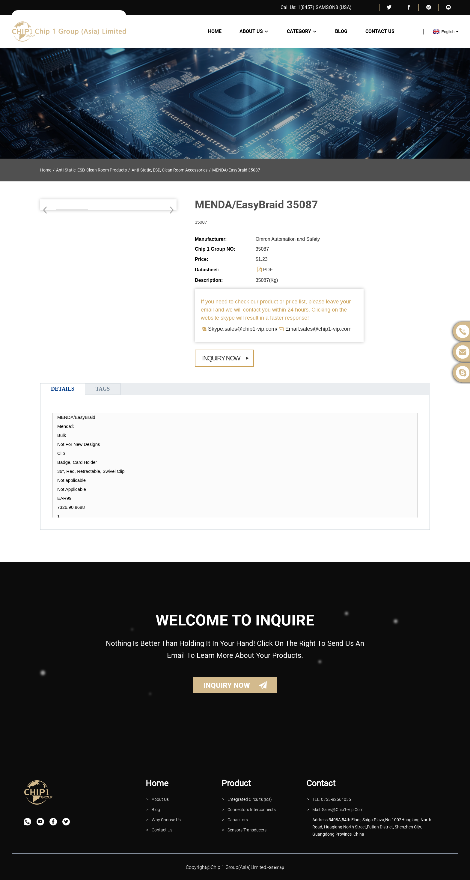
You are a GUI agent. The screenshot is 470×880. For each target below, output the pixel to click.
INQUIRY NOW (227, 685)
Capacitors (238, 819)
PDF (268, 269)
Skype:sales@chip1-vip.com (242, 329)
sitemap (276, 867)
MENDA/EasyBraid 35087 (236, 170)
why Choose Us (166, 819)
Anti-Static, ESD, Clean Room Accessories (169, 170)
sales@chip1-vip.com (325, 329)
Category (302, 31)
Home (215, 31)
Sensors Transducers (247, 830)
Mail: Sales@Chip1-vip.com (337, 809)
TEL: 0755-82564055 (331, 799)
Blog (341, 31)
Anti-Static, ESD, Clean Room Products (91, 170)
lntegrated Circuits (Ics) (250, 799)
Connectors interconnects (252, 809)
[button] (170, 210)
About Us (254, 31)
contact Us (162, 830)
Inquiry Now (221, 358)
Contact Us (379, 31)
